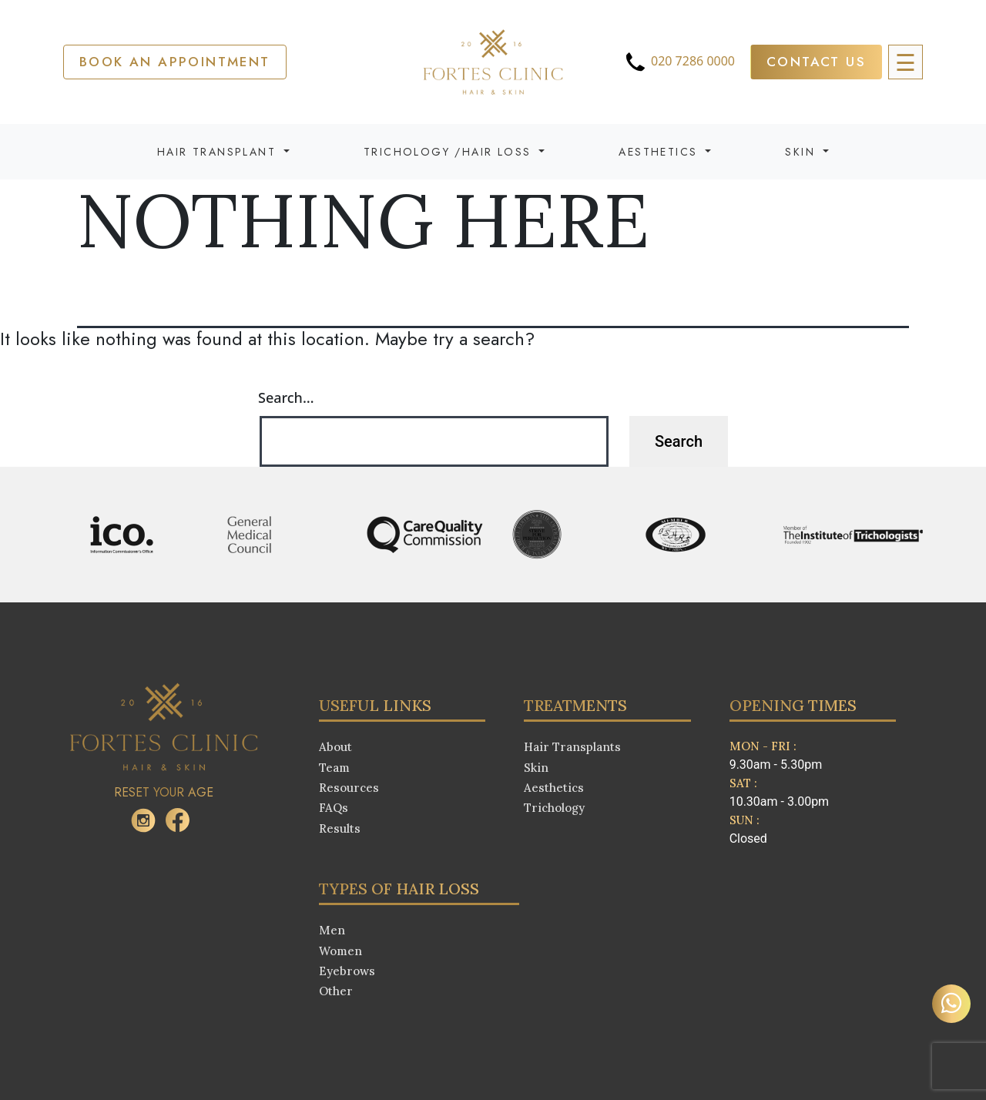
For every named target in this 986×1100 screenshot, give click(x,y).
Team (334, 767)
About (335, 746)
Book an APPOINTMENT (174, 61)
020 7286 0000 (679, 62)
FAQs (333, 807)
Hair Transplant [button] (218, 151)
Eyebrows (347, 971)
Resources (349, 787)
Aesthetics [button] (660, 151)
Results (340, 828)
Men (332, 930)
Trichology (554, 807)
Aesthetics (554, 787)
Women (340, 951)
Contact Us (816, 61)
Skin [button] (802, 151)
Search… (286, 397)
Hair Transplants (572, 746)
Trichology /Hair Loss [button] (450, 151)
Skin (536, 767)
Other (336, 991)
